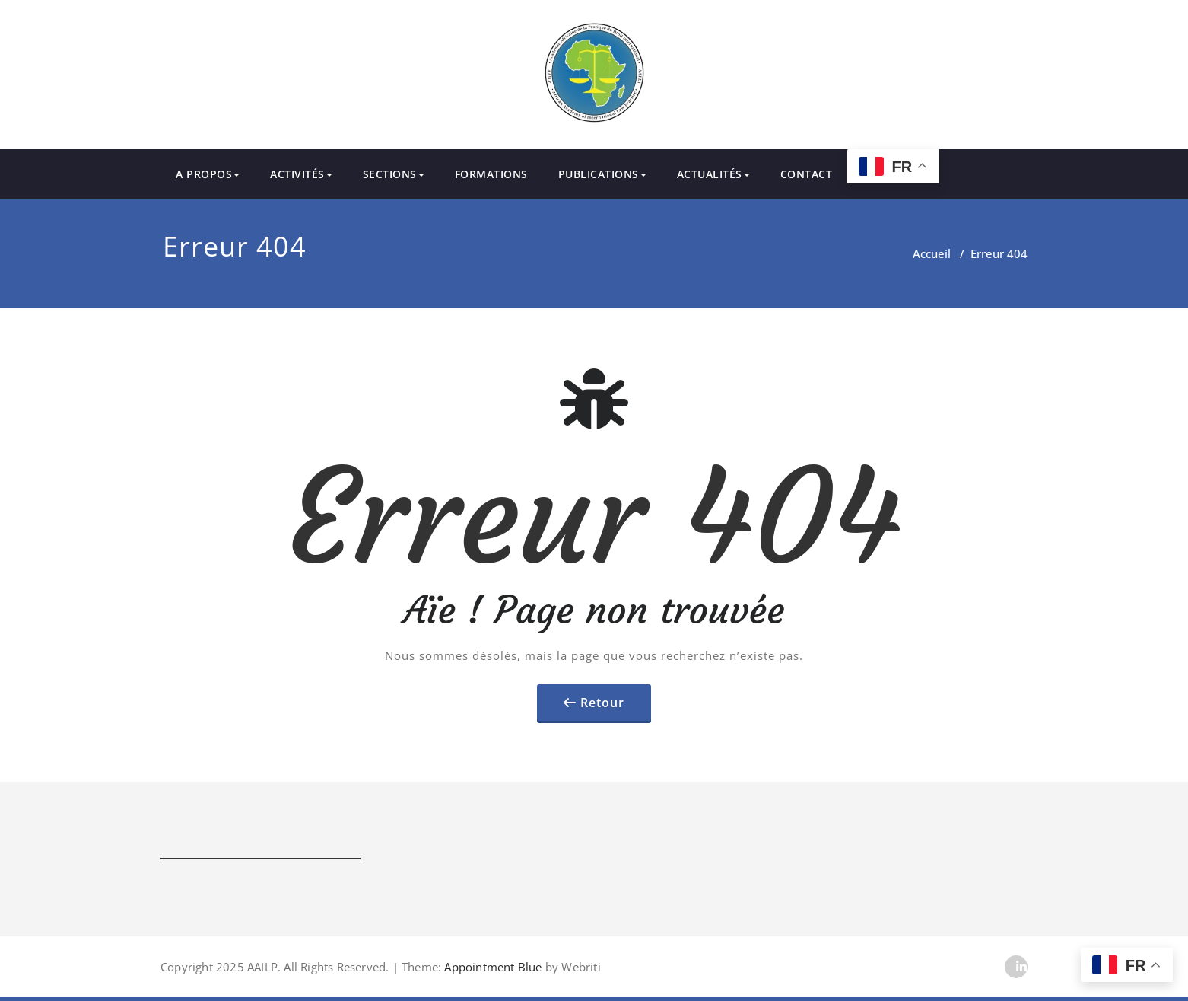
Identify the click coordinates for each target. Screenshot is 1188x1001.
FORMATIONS (491, 174)
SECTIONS (393, 174)
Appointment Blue (491, 966)
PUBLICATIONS (602, 174)
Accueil (932, 253)
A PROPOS (208, 174)
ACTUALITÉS (713, 174)
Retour (602, 702)
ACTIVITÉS (301, 174)
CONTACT (806, 174)
